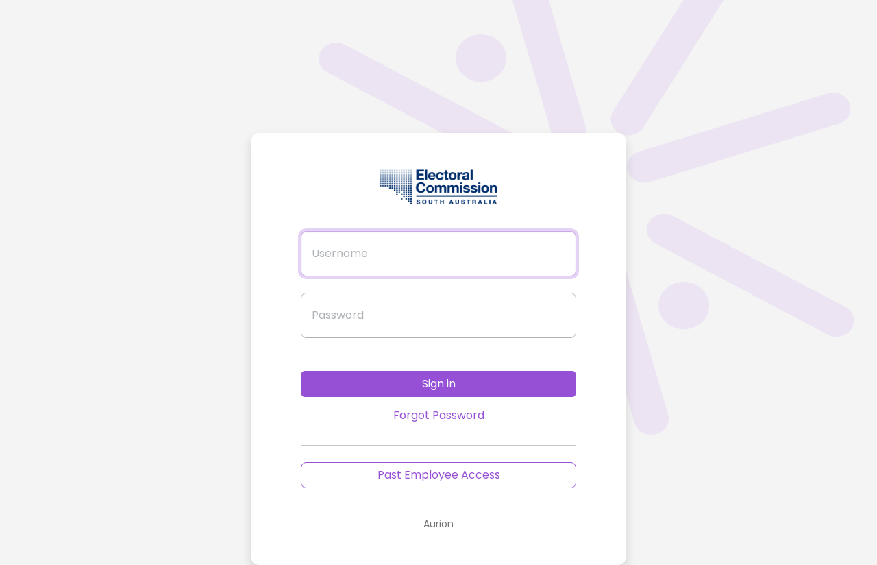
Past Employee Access (439, 475)
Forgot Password (438, 415)
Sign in (439, 384)
